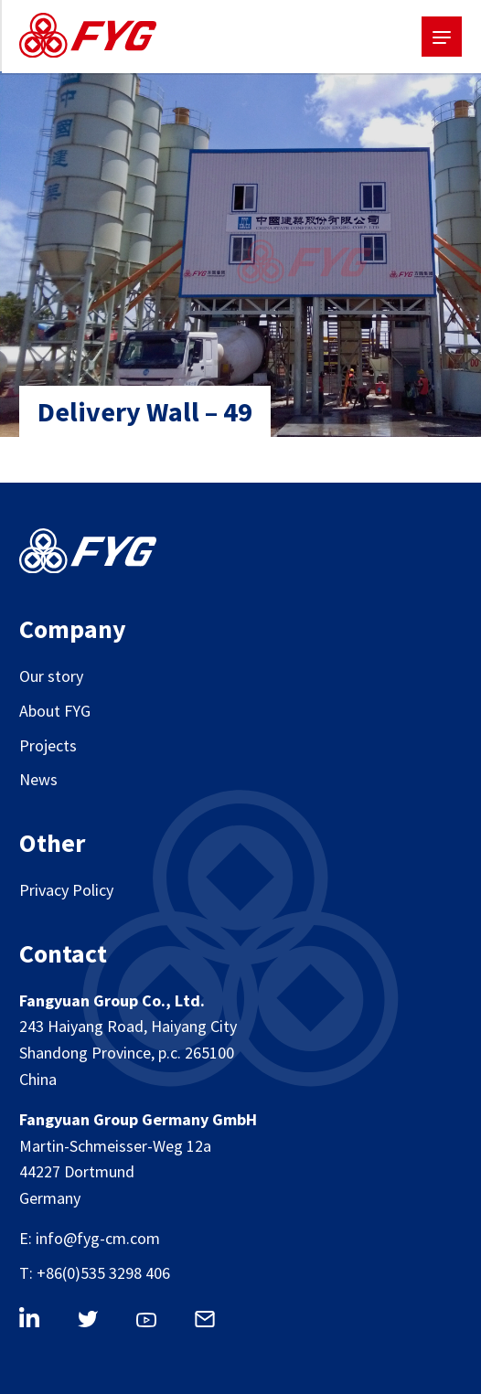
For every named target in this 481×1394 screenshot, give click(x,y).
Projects (48, 745)
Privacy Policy (66, 889)
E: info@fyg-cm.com (89, 1238)
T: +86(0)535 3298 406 (94, 1272)
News (38, 779)
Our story (51, 675)
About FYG (55, 710)
